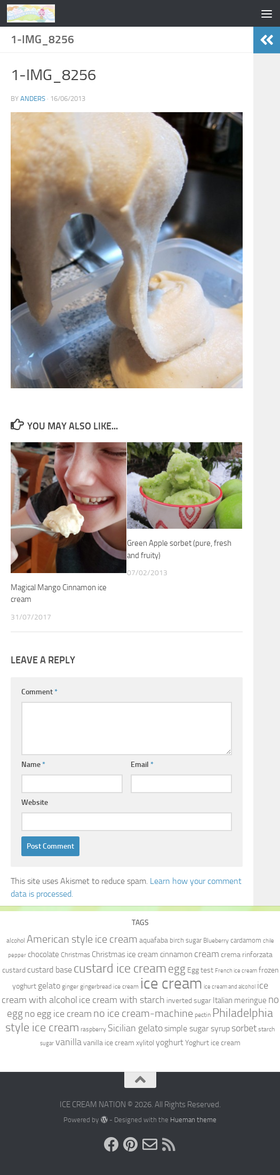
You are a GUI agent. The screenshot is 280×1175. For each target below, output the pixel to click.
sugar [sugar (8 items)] (47, 1043)
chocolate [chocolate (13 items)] (43, 954)
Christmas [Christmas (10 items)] (75, 955)
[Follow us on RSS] (169, 1144)
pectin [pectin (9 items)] (203, 1015)
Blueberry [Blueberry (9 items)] (216, 940)
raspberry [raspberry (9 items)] (93, 1029)
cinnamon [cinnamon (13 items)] (176, 954)
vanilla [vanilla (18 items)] (68, 1042)
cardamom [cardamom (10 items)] (245, 940)
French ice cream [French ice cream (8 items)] (236, 970)
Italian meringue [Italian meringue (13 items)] (240, 1000)
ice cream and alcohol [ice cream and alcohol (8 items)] (229, 986)
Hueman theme (193, 1120)
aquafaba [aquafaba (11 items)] (153, 940)
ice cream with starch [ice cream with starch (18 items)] (122, 1000)
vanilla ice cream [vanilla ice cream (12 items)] (108, 1042)
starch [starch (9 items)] (266, 1029)
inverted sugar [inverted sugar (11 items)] (188, 1000)
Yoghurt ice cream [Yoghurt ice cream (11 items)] (213, 1042)
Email (142, 764)
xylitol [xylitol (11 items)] (145, 1042)
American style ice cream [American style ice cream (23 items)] (82, 939)
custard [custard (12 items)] (14, 970)
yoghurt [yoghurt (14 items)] (169, 1042)
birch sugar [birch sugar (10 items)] (186, 940)
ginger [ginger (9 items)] (70, 986)
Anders (32, 99)
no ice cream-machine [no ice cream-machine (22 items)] (143, 1013)
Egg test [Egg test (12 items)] (200, 970)
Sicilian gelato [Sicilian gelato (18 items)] (135, 1028)
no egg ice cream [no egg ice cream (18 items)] (58, 1014)
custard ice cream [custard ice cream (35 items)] (120, 968)
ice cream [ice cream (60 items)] (171, 983)
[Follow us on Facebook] (111, 1144)
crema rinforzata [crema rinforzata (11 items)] (247, 954)
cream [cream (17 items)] (206, 954)
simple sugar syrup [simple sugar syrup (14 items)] (197, 1028)
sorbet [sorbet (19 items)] (244, 1028)
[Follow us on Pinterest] (130, 1144)
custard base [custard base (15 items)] (49, 970)
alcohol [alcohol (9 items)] (15, 940)
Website (34, 802)
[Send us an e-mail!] (149, 1144)
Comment (39, 691)
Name (33, 764)
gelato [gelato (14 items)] (49, 986)
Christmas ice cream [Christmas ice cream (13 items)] (125, 954)
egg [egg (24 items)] (177, 968)
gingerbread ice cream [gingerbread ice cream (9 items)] (109, 986)
